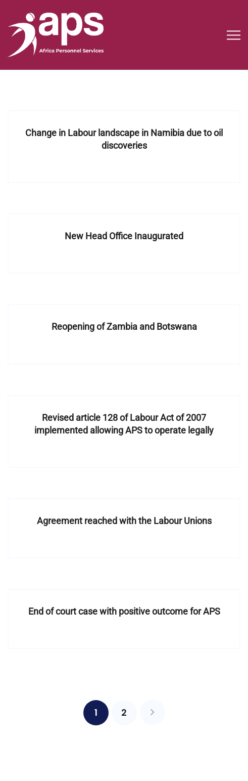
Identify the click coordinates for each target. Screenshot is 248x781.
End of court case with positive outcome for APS (124, 611)
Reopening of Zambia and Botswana (124, 326)
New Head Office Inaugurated (124, 236)
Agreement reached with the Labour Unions (124, 520)
